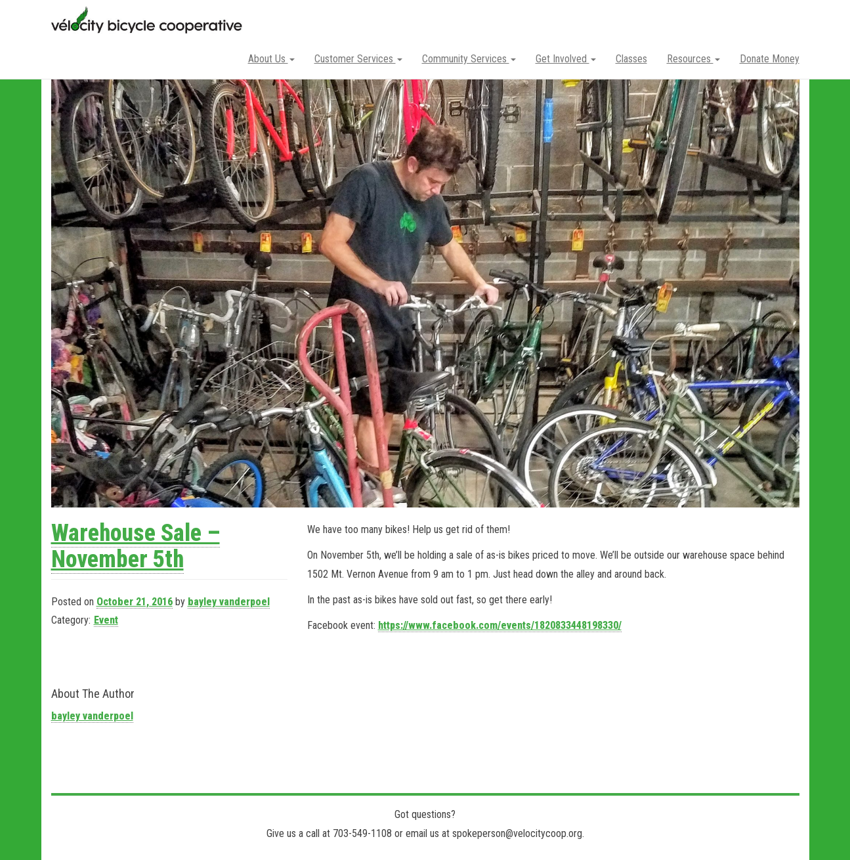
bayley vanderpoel (229, 601)
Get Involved (566, 59)
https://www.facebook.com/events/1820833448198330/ (500, 625)
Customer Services (358, 59)
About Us (271, 59)
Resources (693, 59)
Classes (631, 59)
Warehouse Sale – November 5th (135, 546)
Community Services (469, 59)
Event (106, 620)
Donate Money (769, 59)
